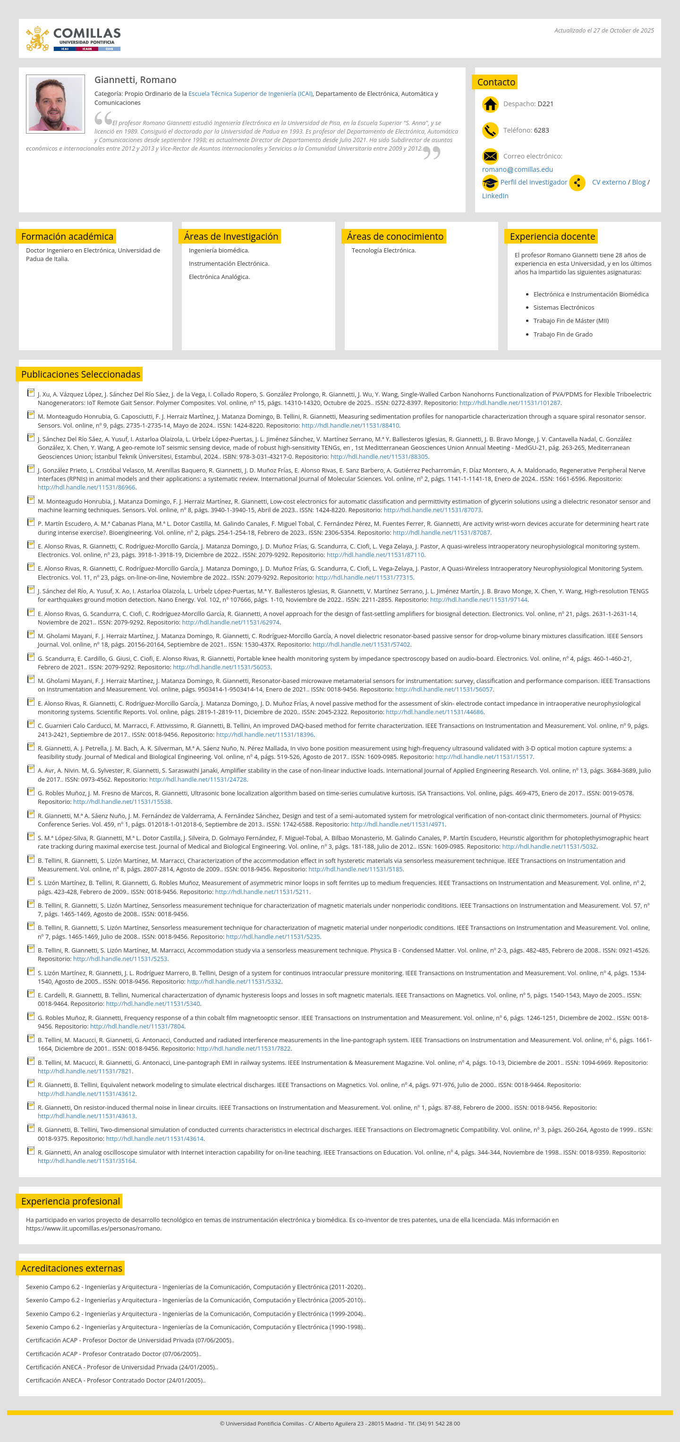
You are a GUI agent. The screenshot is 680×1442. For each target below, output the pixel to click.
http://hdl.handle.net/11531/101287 (510, 402)
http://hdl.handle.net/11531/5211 (262, 891)
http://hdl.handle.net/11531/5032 (549, 846)
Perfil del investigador (534, 181)
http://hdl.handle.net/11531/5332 (234, 981)
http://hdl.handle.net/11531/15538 (121, 801)
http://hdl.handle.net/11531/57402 (361, 644)
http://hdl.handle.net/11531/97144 (478, 599)
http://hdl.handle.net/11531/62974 (231, 622)
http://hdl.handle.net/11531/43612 (86, 1093)
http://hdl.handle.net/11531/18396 (265, 734)
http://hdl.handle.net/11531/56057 (444, 689)
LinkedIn (495, 195)
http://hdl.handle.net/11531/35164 (86, 1160)
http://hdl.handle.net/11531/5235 (273, 936)
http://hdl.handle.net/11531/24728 (197, 779)
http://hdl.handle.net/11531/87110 (375, 554)
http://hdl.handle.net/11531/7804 (137, 1026)
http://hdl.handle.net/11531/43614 (154, 1138)
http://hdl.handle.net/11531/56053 (221, 667)
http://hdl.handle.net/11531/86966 (86, 487)
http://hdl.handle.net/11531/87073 (432, 510)
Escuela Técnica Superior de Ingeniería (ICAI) (250, 93)
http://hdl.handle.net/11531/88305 (379, 456)
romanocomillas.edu (517, 169)
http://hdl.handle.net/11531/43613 (86, 1116)
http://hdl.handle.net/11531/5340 (153, 1003)
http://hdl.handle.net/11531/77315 (364, 577)
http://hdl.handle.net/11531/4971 (398, 824)
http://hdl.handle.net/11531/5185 (355, 869)
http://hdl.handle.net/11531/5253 (120, 958)
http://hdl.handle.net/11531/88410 (350, 425)
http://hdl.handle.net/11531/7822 (243, 1048)
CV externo (609, 181)
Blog (639, 181)
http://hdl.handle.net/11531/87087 (441, 532)
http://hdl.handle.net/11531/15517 (484, 756)
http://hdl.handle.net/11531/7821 (85, 1071)
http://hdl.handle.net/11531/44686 (434, 712)
